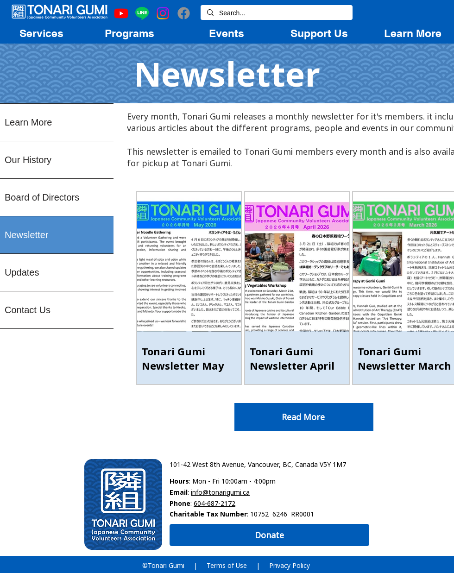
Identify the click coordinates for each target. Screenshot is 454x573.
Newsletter (26, 235)
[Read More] (303, 417)
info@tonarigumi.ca (220, 492)
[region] (41, 33)
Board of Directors (42, 197)
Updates (22, 272)
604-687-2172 (214, 503)
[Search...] (276, 13)
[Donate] (269, 535)
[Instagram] (163, 13)
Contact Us (27, 310)
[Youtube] (121, 13)
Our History (28, 160)
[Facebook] (184, 13)
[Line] (142, 13)
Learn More (28, 122)
